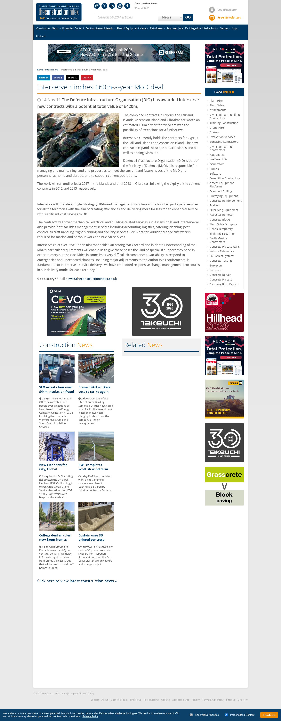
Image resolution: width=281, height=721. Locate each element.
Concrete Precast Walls (225, 246)
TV (186, 28)
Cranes (214, 132)
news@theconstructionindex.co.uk (91, 279)
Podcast (40, 36)
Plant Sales (217, 105)
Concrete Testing (221, 260)
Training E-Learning (223, 233)
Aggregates (217, 155)
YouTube (120, 6)
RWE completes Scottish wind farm (93, 467)
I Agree (269, 715)
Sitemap (230, 699)
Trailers (215, 205)
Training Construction (224, 123)
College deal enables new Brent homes (55, 537)
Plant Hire (216, 100)
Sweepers (216, 270)
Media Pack (209, 28)
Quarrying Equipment (224, 210)
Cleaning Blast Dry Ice (224, 284)
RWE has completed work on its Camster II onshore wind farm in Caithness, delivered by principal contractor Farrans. (94, 483)
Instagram (97, 6)
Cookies (165, 699)
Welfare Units (219, 159)
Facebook (127, 6)
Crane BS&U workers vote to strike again (94, 389)
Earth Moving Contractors (218, 240)
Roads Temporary (221, 229)
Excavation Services (222, 137)
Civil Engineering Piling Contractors (225, 116)
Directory (243, 699)
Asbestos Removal (221, 214)
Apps (235, 28)
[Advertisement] (119, 635)
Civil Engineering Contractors (221, 148)
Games (224, 28)
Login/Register (227, 9)
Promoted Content (73, 28)
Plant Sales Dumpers (223, 224)
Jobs (180, 28)
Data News (156, 28)
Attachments (218, 110)
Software (215, 173)
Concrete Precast (221, 279)
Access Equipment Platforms (222, 184)
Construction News (47, 28)
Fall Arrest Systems (222, 256)
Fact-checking (151, 699)
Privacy (196, 699)
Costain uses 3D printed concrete (91, 537)
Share (42, 77)
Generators (217, 164)
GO (188, 17)
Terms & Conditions (213, 699)
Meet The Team (119, 699)
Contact (95, 699)
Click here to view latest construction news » (77, 580)
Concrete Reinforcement (226, 200)
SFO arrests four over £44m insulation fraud (56, 389)
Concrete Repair (220, 275)
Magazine (195, 28)
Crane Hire (217, 127)
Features (172, 28)
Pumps (214, 169)
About (104, 699)
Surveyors (216, 265)
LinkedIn (112, 6)
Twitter (104, 6)
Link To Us (135, 699)
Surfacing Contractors (224, 141)
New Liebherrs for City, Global (53, 467)
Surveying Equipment (224, 196)
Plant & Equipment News (131, 28)
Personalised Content (239, 714)
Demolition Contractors (225, 178)
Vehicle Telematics (222, 251)
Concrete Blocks (220, 219)
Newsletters (229, 17)
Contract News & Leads (99, 28)
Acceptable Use (180, 699)
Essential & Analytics (204, 714)
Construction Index (59, 12)
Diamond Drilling (221, 191)
